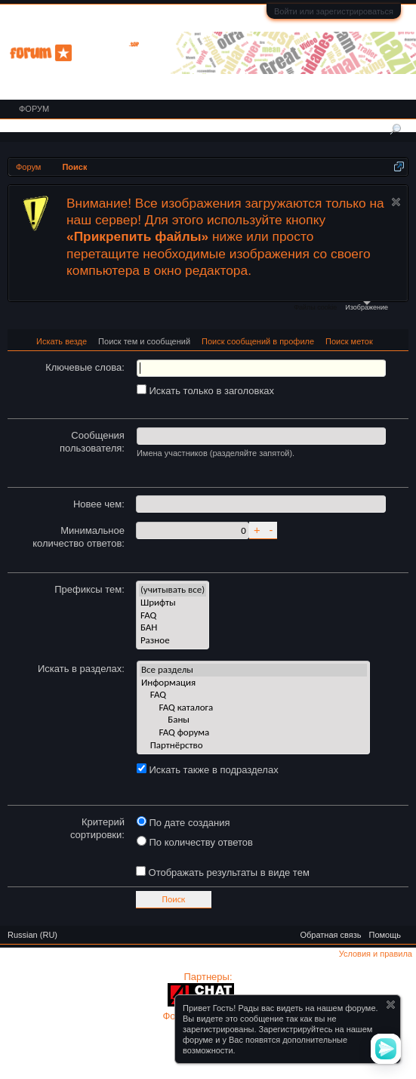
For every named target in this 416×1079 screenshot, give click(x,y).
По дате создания (183, 822)
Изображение (366, 306)
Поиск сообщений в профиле (258, 341)
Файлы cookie (315, 307)
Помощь (385, 934)
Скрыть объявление (396, 202)
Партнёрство (253, 745)
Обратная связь (330, 934)
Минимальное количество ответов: (78, 537)
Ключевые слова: (85, 367)
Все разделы (253, 670)
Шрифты (172, 603)
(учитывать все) (172, 590)
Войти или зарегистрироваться (333, 11)
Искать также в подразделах (208, 769)
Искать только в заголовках (205, 390)
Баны (253, 720)
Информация (253, 683)
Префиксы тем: (89, 589)
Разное (172, 640)
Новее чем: (99, 504)
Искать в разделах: (81, 668)
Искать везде (61, 341)
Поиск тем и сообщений (144, 341)
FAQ (172, 615)
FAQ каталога (253, 707)
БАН (172, 627)
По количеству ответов (195, 842)
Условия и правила (375, 953)
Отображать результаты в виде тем (223, 872)
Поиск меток (349, 341)
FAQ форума (253, 732)
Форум (34, 108)
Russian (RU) (32, 934)
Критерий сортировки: (97, 828)
